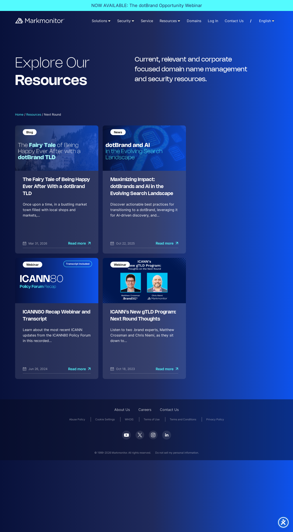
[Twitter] (139, 436)
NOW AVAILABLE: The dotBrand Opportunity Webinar (146, 5)
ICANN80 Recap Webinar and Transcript (56, 315)
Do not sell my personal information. (177, 452)
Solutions (99, 21)
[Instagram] (153, 436)
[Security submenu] (133, 20)
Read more (77, 243)
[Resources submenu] (179, 20)
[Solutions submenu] (109, 20)
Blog (29, 132)
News (118, 132)
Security (124, 21)
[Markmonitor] (40, 20)
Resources (168, 21)
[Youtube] (126, 436)
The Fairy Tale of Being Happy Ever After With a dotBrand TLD (56, 187)
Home (19, 114)
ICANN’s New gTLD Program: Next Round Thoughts (143, 315)
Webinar (32, 264)
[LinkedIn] (166, 436)
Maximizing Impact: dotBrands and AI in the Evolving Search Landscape (141, 187)
